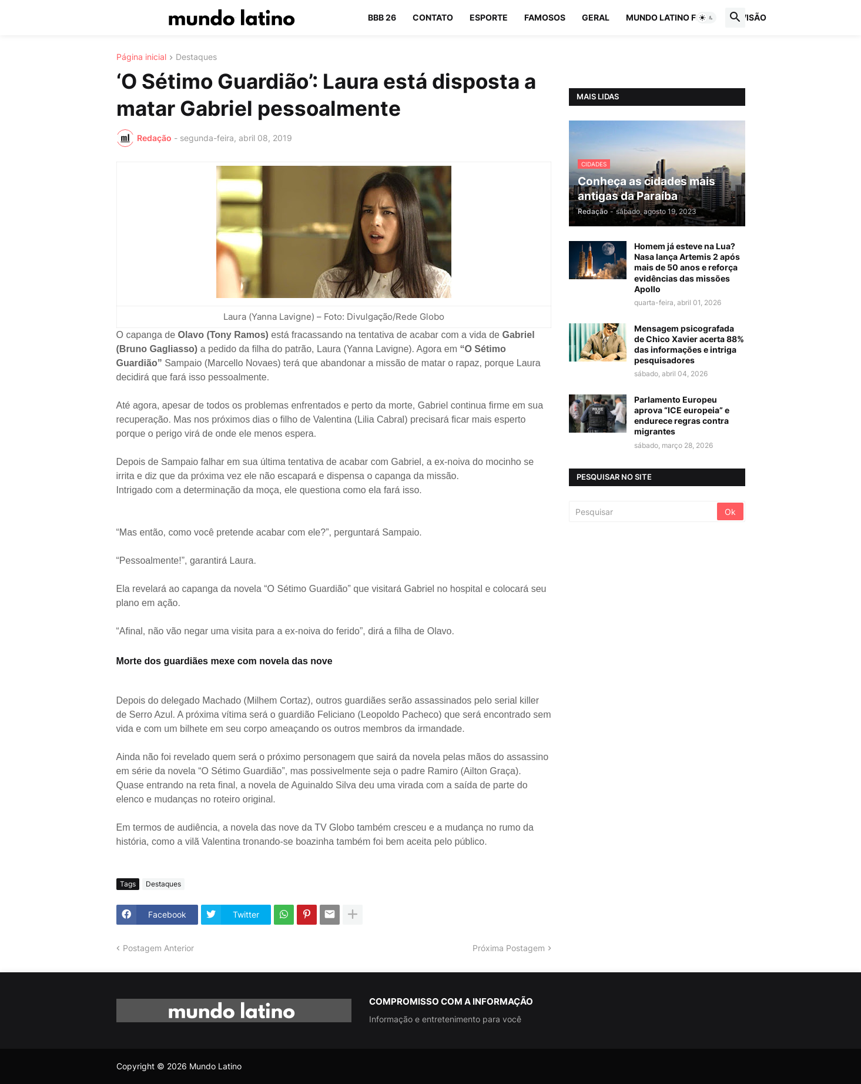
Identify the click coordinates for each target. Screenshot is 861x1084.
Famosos (544, 17)
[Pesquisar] (644, 511)
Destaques (196, 57)
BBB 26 (382, 17)
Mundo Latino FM (664, 17)
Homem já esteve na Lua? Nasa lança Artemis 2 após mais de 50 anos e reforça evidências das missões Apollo (687, 267)
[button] (706, 18)
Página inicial (141, 57)
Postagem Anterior (158, 948)
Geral (595, 17)
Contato (433, 17)
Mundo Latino (215, 1066)
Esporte (489, 17)
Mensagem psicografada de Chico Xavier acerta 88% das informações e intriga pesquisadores (689, 344)
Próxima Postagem (509, 948)
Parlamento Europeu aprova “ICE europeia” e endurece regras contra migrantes (681, 415)
